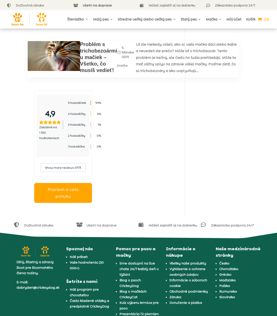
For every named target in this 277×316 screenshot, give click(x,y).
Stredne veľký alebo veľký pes (145, 19)
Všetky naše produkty (187, 214)
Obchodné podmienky (188, 242)
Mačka (211, 19)
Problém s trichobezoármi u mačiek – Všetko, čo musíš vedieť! (80, 57)
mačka (105, 73)
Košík (250, 19)
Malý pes (101, 19)
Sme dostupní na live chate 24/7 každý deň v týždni (139, 220)
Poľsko (224, 236)
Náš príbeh (79, 207)
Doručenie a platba (185, 253)
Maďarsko (227, 231)
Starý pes (189, 19)
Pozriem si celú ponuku (220, 144)
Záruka (175, 248)
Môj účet (233, 19)
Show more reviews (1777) (220, 118)
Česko (224, 214)
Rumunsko (228, 242)
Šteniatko (75, 19)
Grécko (225, 225)
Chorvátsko (228, 220)
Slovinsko (227, 248)
